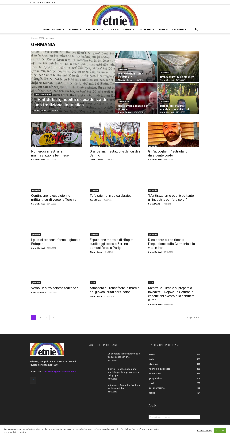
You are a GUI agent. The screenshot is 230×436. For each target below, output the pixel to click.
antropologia (53, 29)
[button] (196, 29)
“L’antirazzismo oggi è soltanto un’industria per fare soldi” (171, 197)
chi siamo (179, 29)
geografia (146, 29)
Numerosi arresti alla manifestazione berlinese (50, 153)
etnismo (75, 29)
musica (113, 29)
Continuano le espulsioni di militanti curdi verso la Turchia (53, 197)
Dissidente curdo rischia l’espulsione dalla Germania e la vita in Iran (171, 244)
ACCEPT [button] (220, 430)
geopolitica (124, 101)
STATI (41, 38)
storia (128, 29)
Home (34, 38)
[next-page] (53, 317)
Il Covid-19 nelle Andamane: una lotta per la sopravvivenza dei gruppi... (123, 372)
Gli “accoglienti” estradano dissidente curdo (167, 153)
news (163, 29)
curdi (34, 146)
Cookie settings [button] (204, 430)
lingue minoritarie (43, 94)
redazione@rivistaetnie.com (59, 371)
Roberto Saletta (38, 292)
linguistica (94, 29)
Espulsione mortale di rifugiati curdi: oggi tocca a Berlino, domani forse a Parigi (112, 244)
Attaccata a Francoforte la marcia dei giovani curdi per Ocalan (114, 290)
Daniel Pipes (95, 200)
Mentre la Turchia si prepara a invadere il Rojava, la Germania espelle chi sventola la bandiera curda (171, 294)
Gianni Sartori (38, 159)
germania (123, 69)
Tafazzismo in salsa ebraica (110, 196)
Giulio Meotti (154, 204)
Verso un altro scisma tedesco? (55, 288)
